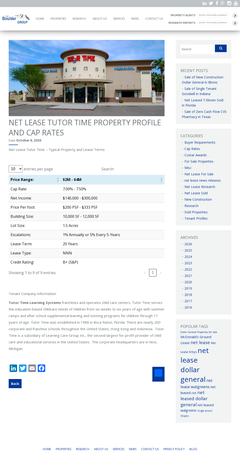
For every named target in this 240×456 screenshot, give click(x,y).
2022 (188, 269)
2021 (188, 275)
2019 (188, 288)
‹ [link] (144, 273)
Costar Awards (195, 155)
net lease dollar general (194, 364)
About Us (100, 19)
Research (79, 19)
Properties (58, 19)
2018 (188, 294)
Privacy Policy (174, 449)
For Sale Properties (199, 161)
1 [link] (153, 273)
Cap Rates (192, 148)
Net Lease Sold (196, 193)
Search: (107, 169)
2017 (188, 301)
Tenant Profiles (196, 218)
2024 (188, 256)
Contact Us (154, 19)
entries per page (38, 169)
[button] (57, 179)
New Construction (198, 199)
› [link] (160, 273)
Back (15, 383)
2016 (188, 307)
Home (40, 19)
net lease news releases (202, 180)
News (135, 19)
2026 (188, 244)
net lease (200, 342)
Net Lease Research (199, 186)
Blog (193, 449)
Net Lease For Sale (199, 174)
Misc (187, 167)
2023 (188, 263)
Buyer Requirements (199, 142)
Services (119, 19)
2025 (188, 250)
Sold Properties (196, 212)
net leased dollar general (194, 398)
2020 (188, 282)
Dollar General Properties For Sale (198, 332)
